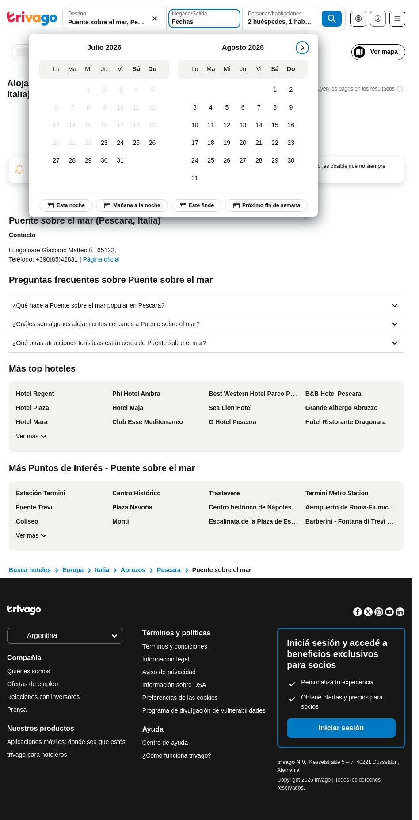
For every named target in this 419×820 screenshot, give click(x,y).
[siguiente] (302, 47)
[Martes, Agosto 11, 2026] (211, 125)
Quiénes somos (28, 671)
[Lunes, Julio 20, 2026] (56, 143)
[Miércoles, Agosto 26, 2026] (227, 161)
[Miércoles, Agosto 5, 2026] (227, 108)
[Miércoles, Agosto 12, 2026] (227, 125)
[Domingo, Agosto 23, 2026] (291, 143)
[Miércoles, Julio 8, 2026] (88, 108)
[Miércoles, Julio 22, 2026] (88, 143)
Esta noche (66, 205)
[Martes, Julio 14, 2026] (72, 125)
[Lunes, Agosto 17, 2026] (195, 143)
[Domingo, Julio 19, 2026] (152, 125)
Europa (73, 569)
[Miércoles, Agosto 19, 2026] (227, 143)
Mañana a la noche (131, 205)
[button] (114, 19)
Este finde (196, 205)
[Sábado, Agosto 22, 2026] (275, 143)
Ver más (32, 436)
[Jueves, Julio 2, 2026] (104, 90)
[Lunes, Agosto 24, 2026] (195, 161)
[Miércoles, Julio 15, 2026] (88, 125)
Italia (102, 569)
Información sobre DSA (174, 684)
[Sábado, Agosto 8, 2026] (275, 108)
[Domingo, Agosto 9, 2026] (291, 108)
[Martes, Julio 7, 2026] (72, 108)
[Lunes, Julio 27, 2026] (56, 161)
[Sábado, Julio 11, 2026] (136, 108)
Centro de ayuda (165, 742)
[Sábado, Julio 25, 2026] (136, 143)
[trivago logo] (32, 18)
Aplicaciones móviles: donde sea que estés (66, 741)
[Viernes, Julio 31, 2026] (120, 161)
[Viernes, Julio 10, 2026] (120, 108)
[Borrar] (155, 19)
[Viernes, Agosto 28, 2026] (259, 161)
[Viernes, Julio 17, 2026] (120, 125)
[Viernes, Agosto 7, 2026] (259, 108)
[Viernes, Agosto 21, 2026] (259, 143)
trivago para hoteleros (37, 754)
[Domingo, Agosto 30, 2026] (291, 161)
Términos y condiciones (174, 646)
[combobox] (114, 18)
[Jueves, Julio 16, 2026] (104, 125)
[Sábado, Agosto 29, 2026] (275, 161)
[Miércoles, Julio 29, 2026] (88, 161)
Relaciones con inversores (43, 696)
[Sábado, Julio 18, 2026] (136, 125)
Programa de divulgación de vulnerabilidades (204, 710)
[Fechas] (204, 18)
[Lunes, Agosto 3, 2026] (195, 108)
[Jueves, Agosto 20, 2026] (243, 143)
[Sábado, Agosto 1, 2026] (275, 90)
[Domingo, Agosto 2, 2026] (291, 90)
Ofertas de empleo (32, 683)
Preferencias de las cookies (181, 697)
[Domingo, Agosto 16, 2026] (291, 125)
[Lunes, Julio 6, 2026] (56, 108)
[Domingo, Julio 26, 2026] (152, 143)
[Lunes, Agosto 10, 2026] (195, 125)
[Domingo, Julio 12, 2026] (152, 108)
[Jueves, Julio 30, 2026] (104, 161)
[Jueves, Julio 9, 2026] (104, 108)
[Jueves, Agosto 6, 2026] (243, 108)
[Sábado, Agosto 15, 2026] (275, 125)
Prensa (17, 709)
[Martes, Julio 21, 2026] (72, 143)
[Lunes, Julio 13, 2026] (56, 125)
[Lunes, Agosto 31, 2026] (195, 178)
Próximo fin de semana (266, 205)
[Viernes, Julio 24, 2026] (120, 143)
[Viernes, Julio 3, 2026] (120, 90)
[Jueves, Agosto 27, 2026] (243, 161)
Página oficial (101, 259)
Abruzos (133, 569)
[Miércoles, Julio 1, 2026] (88, 90)
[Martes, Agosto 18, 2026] (211, 143)
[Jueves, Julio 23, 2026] (104, 143)
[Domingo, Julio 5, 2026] (152, 90)
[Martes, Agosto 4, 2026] (211, 108)
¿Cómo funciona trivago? (176, 755)
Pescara (169, 569)
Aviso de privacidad (169, 672)
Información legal (166, 659)
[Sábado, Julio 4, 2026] (136, 90)
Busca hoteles (30, 569)
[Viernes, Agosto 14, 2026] (259, 125)
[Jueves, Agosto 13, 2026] (243, 125)
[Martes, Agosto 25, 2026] (211, 161)
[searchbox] (114, 22)
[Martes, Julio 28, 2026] (72, 161)
